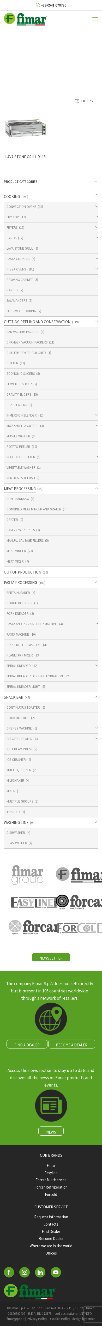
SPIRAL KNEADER (19, 666)
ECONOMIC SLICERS (21, 373)
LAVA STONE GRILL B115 (25, 156)
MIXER (11, 791)
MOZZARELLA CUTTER (23, 426)
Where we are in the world (51, 1245)
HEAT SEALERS (17, 405)
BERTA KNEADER (18, 592)
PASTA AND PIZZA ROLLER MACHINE (32, 624)
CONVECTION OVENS (21, 206)
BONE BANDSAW (18, 499)
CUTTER (12, 363)
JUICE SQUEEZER (19, 770)
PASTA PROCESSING (20, 582)
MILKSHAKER (15, 780)
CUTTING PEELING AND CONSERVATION (37, 321)
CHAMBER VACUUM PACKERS (27, 342)
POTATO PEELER (18, 446)
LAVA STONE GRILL (20, 248)
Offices (51, 1253)
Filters (84, 101)
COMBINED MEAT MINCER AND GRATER (34, 509)
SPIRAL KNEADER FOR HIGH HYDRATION (35, 676)
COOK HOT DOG (18, 718)
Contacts (51, 1224)
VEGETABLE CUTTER (21, 457)
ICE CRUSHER (16, 759)
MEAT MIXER (15, 561)
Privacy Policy (37, 1319)
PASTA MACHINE (18, 634)
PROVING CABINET (20, 280)
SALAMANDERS (17, 300)
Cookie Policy (60, 1319)
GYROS (11, 238)
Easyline (51, 1172)
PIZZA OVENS (16, 269)
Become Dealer (51, 1238)
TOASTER (13, 812)
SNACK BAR (13, 697)
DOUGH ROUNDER (20, 603)
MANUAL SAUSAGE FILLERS (25, 540)
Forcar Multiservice (51, 1179)
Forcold (51, 1194)
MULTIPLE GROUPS (20, 801)
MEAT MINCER (16, 551)
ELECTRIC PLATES (19, 739)
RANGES (12, 290)
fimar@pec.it (16, 1319)
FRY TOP (13, 217)
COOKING (12, 196)
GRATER (12, 519)
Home (41, 56)
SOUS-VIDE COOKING (21, 311)
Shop (59, 56)
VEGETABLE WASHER (21, 467)
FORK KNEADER (18, 613)
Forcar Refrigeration (51, 1187)
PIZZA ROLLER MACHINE (24, 645)
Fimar (51, 1165)
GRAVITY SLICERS (19, 394)
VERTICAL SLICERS (20, 478)
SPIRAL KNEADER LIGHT (23, 686)
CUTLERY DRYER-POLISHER (26, 353)
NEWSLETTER (51, 958)
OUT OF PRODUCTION (22, 572)
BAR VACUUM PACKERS (23, 332)
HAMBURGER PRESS (21, 530)
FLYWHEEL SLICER (19, 384)
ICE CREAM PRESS (19, 749)
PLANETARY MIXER (20, 655)
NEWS (51, 1132)
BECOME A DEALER (71, 1044)
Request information (51, 1216)
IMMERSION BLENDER (22, 415)
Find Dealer (51, 1231)
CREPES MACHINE (19, 728)
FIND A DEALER (27, 1044)
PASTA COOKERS (18, 259)
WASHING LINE (16, 822)
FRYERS (12, 227)
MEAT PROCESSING (20, 488)
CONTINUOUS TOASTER (23, 707)
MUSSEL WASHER (18, 436)
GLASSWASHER (17, 843)
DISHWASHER (16, 832)
